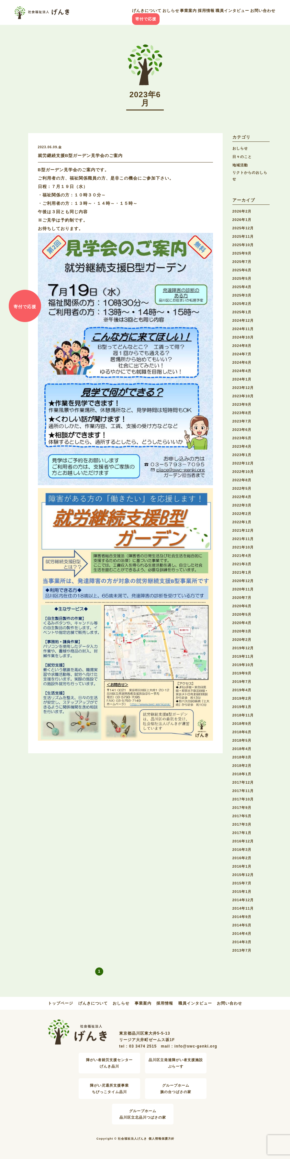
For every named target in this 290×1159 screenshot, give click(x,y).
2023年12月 (243, 388)
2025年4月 (242, 287)
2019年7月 (242, 682)
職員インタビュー (232, 10)
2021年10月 (243, 547)
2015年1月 (242, 891)
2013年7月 (242, 950)
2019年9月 (242, 673)
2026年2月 (242, 211)
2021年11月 (243, 539)
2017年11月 (243, 791)
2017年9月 (242, 807)
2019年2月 (242, 698)
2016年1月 (242, 866)
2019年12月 (243, 648)
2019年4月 (242, 690)
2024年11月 (243, 329)
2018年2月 (242, 765)
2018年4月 (242, 749)
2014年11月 (243, 908)
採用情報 (206, 10)
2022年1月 (242, 522)
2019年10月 (243, 665)
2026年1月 (242, 220)
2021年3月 (242, 564)
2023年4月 (242, 446)
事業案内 (188, 10)
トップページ (60, 1003)
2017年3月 (242, 824)
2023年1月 (242, 455)
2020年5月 (242, 614)
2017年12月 (243, 782)
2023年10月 (243, 396)
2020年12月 (243, 581)
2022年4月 (242, 497)
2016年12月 (243, 841)
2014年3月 (242, 942)
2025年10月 (243, 245)
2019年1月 (242, 707)
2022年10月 (243, 472)
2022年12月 (243, 463)
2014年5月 (242, 925)
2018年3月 (242, 757)
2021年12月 (243, 530)
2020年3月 (242, 631)
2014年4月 (242, 933)
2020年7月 (242, 598)
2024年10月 (243, 337)
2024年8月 (242, 346)
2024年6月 (242, 362)
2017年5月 (242, 816)
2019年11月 (243, 656)
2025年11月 (243, 236)
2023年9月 (242, 404)
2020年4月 (242, 623)
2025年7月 (242, 262)
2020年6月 (242, 606)
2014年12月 (243, 900)
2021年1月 (242, 572)
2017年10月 (243, 799)
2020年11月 (243, 589)
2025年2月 (242, 304)
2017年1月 (242, 833)
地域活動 (240, 165)
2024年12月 (243, 320)
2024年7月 (242, 354)
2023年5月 (242, 438)
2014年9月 (242, 917)
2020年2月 (242, 640)
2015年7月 (242, 883)
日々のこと (242, 157)
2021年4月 (242, 556)
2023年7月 (242, 421)
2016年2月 (242, 858)
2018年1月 (242, 774)
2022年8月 (242, 480)
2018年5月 (242, 740)
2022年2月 (242, 514)
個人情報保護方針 (161, 1138)
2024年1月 (242, 379)
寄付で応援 (145, 19)
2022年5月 (242, 488)
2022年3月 (242, 505)
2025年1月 (242, 312)
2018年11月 (243, 715)
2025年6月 (242, 270)
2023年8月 (242, 413)
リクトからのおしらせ (249, 176)
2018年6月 (242, 732)
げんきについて (147, 10)
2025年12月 (243, 228)
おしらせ (170, 10)
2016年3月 (242, 849)
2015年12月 (243, 875)
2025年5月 (242, 278)
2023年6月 (242, 430)
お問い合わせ (262, 10)
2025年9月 (242, 253)
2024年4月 (242, 371)
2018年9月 (242, 724)
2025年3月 (242, 295)
